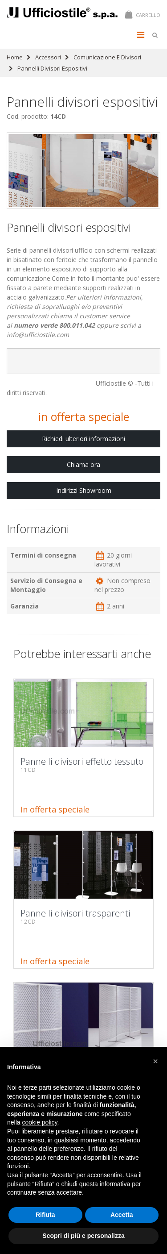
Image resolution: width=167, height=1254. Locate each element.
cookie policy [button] (39, 1122)
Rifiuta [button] (45, 1214)
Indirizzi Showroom (83, 490)
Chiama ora (83, 464)
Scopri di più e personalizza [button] (83, 1235)
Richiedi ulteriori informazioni (83, 438)
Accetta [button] (121, 1214)
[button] (155, 1061)
